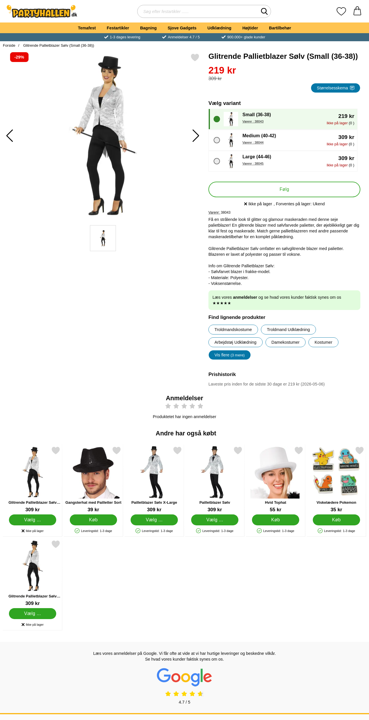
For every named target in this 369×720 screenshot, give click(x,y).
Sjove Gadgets (182, 28)
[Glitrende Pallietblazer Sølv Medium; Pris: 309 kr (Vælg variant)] (32, 573)
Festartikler (118, 28)
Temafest (87, 28)
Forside (9, 45)
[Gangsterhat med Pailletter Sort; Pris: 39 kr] (93, 479)
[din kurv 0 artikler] (357, 11)
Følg (284, 189)
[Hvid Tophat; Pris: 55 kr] (275, 479)
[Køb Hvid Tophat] (276, 519)
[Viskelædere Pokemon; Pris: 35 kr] (336, 479)
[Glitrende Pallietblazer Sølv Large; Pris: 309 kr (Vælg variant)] (32, 479)
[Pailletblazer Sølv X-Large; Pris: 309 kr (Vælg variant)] (154, 479)
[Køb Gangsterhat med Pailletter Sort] (93, 519)
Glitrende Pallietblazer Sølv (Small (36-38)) (58, 45)
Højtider (250, 28)
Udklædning (219, 28)
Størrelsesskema (335, 88)
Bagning (148, 28)
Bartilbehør (280, 28)
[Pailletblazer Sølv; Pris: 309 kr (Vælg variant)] (214, 479)
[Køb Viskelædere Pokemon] (336, 519)
